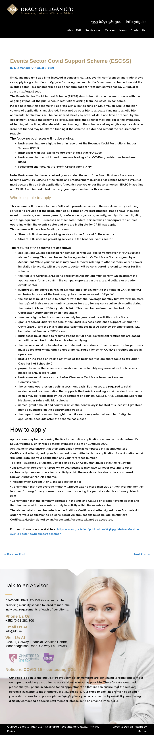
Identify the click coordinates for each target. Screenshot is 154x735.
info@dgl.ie (135, 22)
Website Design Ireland (127, 726)
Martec (142, 731)
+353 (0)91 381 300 (105, 22)
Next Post (142, 554)
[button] (98, 30)
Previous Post (15, 554)
